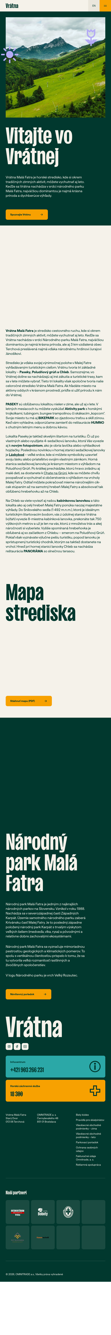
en (94, 5)
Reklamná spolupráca (88, 1164)
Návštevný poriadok (28, 994)
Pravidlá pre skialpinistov (90, 1120)
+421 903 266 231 (27, 1068)
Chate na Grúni (55, 473)
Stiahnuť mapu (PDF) (28, 701)
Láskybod (16, 455)
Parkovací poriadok (87, 1142)
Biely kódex (82, 1114)
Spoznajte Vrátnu (26, 214)
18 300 (16, 1092)
